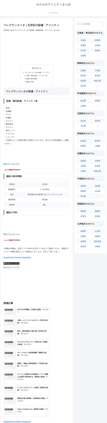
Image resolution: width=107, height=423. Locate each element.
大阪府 (83, 171)
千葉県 (97, 70)
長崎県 (83, 241)
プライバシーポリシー (98, 417)
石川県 (83, 126)
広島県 (97, 186)
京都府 (83, 166)
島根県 (83, 191)
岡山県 (83, 196)
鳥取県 (83, 186)
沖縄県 (97, 246)
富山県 (83, 121)
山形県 (97, 45)
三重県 (97, 146)
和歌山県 (97, 171)
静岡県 (83, 146)
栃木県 (83, 75)
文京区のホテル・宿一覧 (11, 268)
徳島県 (83, 211)
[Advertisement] (36, 48)
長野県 (97, 101)
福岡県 (83, 231)
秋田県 (97, 40)
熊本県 (83, 246)
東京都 (97, 75)
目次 (34, 68)
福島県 (97, 50)
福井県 (97, 121)
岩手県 (83, 50)
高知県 (97, 216)
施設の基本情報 (31, 79)
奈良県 (97, 166)
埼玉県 (83, 86)
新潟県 (83, 101)
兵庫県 (97, 161)
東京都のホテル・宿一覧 (11, 264)
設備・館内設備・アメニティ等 (37, 76)
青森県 (83, 45)
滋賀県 (83, 161)
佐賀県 (83, 236)
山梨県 (83, 106)
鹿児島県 (97, 241)
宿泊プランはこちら (11, 164)
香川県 (83, 216)
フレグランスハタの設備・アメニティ (37, 73)
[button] (103, 24)
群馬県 (83, 81)
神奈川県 (97, 81)
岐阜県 (83, 141)
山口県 (97, 191)
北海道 (83, 40)
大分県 (97, 231)
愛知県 (97, 141)
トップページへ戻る (82, 417)
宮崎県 (97, 236)
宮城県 (83, 56)
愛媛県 (97, 211)
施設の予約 (30, 82)
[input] (90, 24)
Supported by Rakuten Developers (17, 258)
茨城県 (83, 70)
